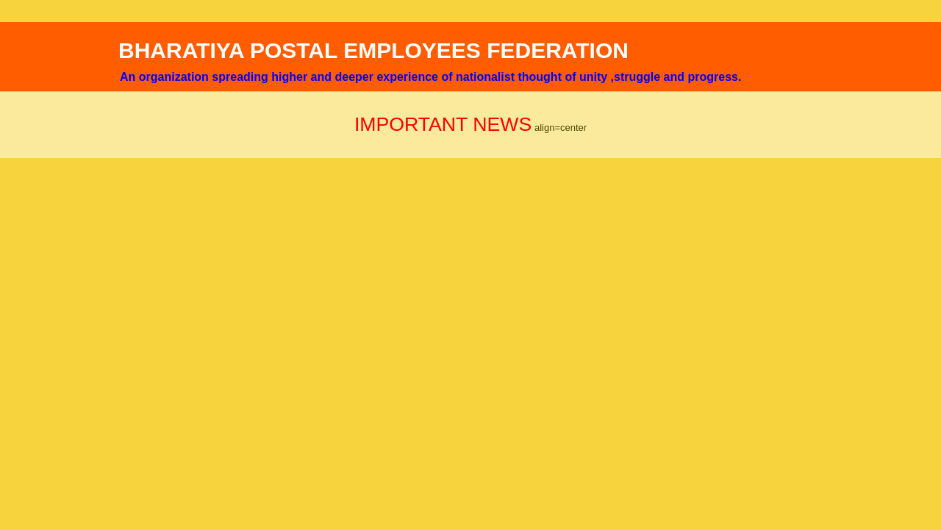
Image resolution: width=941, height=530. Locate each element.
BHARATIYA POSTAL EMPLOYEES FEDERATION (373, 50)
